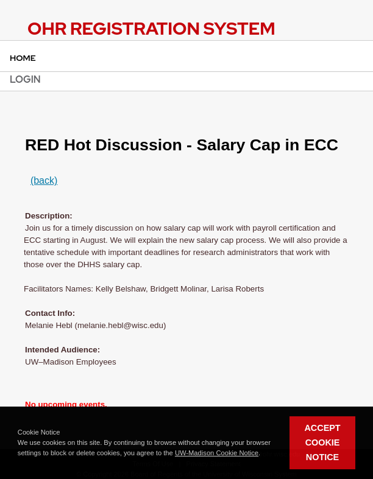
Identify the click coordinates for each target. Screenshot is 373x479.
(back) (43, 180)
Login (25, 79)
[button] (263, 453)
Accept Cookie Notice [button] (322, 442)
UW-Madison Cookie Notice (216, 452)
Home (23, 57)
